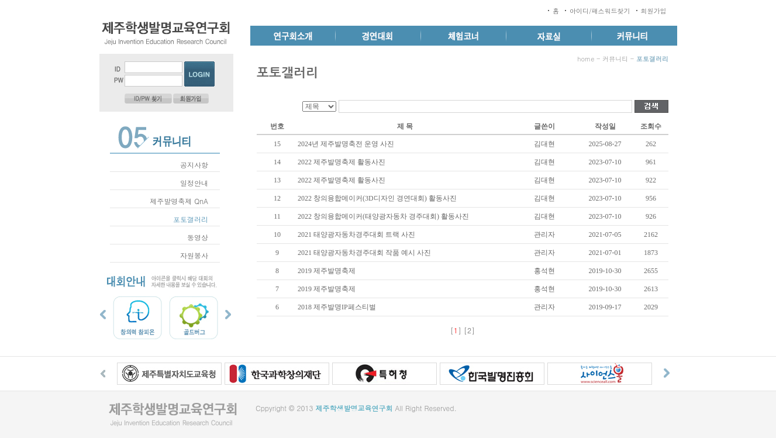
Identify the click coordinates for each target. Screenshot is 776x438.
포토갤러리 (190, 219)
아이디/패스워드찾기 (600, 10)
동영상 (197, 237)
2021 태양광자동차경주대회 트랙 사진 (356, 234)
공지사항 (194, 165)
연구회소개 (293, 36)
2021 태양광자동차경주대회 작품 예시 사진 (364, 253)
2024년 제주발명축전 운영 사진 (346, 144)
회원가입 (654, 10)
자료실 (549, 36)
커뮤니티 (634, 36)
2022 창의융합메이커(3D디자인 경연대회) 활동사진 (377, 198)
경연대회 (378, 36)
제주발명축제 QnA (179, 201)
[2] (469, 330)
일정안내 (194, 183)
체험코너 (463, 36)
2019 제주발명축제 (327, 271)
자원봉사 (194, 255)
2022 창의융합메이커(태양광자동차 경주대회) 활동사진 (383, 216)
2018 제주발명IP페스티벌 (337, 307)
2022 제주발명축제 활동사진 (341, 162)
